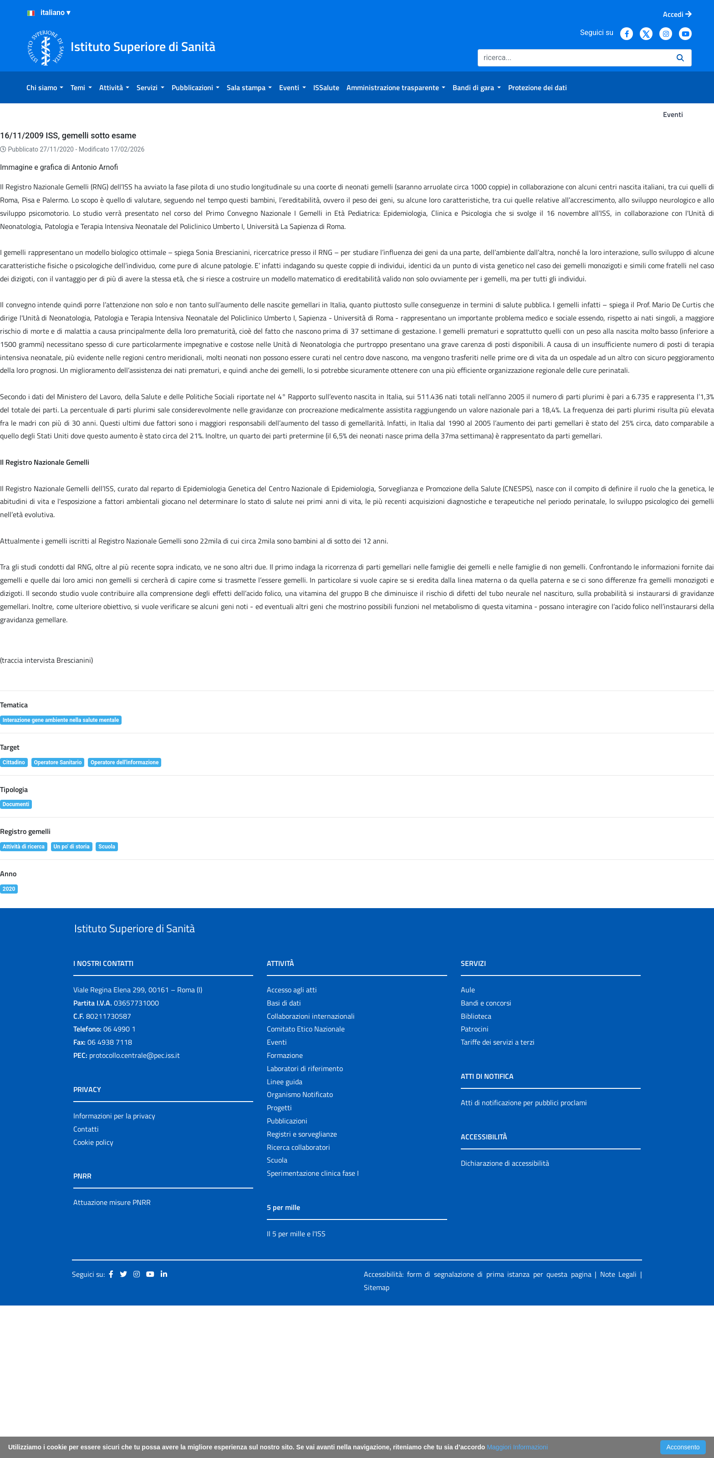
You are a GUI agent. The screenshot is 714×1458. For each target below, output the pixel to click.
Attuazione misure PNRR (112, 1354)
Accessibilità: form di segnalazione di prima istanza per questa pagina (478, 1426)
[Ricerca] (573, 57)
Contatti (86, 1280)
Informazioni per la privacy (114, 1267)
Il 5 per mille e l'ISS (296, 1385)
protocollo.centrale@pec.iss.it (134, 1207)
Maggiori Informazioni (517, 1447)
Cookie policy (93, 1294)
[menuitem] (45, 87)
